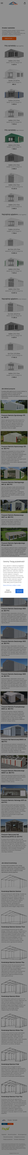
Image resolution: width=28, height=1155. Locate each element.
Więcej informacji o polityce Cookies (12, 585)
